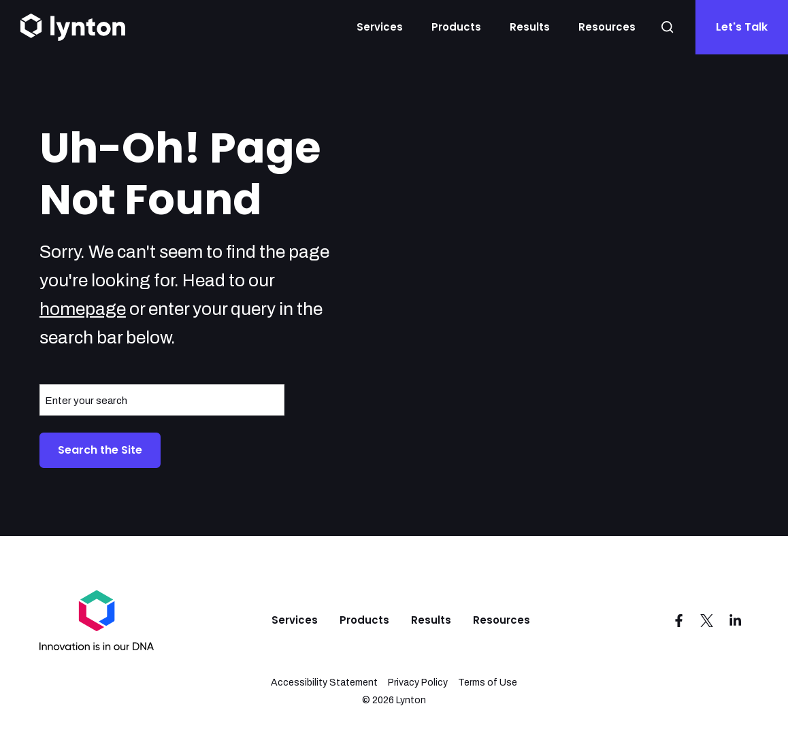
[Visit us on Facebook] (678, 620)
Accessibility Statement (324, 682)
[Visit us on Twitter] (707, 620)
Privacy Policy (418, 682)
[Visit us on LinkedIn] (735, 620)
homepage (82, 308)
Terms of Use (487, 682)
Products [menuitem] (364, 620)
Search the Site (100, 450)
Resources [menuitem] (501, 620)
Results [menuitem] (431, 620)
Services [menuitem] (295, 620)
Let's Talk (742, 27)
